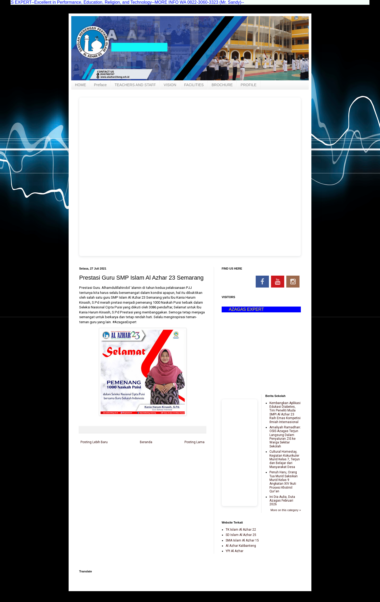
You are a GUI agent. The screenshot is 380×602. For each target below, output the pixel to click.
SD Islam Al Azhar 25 (241, 535)
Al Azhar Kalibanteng (241, 546)
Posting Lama (194, 442)
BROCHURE (222, 85)
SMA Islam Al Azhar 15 (242, 540)
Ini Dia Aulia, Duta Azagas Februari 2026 (282, 500)
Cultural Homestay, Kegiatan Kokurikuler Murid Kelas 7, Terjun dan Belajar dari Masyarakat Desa (284, 459)
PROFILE (248, 85)
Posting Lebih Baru (94, 442)
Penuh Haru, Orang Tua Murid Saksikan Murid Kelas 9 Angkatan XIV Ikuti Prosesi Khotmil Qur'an (283, 481)
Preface (100, 85)
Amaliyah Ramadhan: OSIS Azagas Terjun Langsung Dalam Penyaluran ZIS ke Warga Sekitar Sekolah (285, 436)
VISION (170, 85)
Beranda (146, 442)
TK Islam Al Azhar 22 (241, 529)
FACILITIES (194, 85)
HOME (80, 85)
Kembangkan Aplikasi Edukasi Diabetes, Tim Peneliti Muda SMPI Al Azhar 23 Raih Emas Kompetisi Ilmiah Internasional (285, 412)
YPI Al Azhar (234, 551)
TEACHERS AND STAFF (135, 85)
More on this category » (285, 510)
